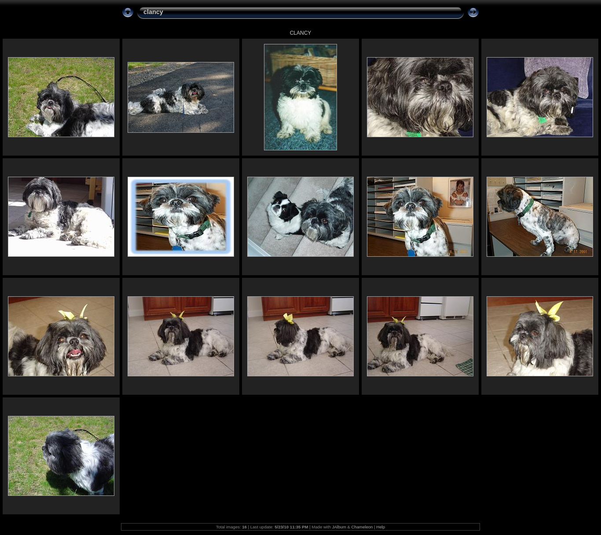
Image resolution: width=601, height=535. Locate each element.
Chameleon (362, 526)
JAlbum (339, 526)
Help (380, 526)
